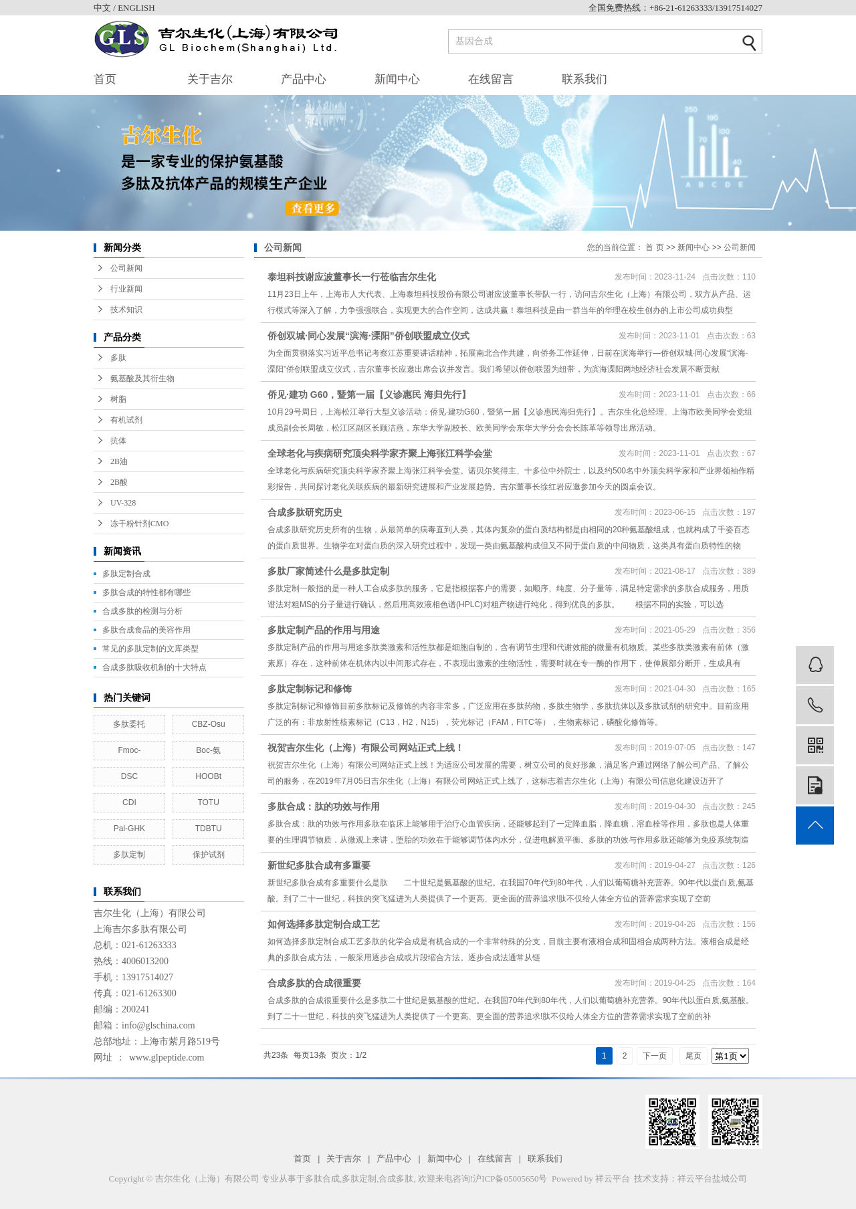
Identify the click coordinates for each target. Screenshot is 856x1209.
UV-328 (123, 503)
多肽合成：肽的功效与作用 (324, 806)
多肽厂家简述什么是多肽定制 (328, 571)
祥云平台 (612, 1179)
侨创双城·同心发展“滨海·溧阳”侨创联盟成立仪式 (368, 335)
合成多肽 (396, 1179)
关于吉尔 (210, 79)
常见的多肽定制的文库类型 (150, 648)
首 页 (654, 247)
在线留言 (491, 79)
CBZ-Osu (208, 724)
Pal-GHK (129, 828)
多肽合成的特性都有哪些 (146, 592)
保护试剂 (209, 854)
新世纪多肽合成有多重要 (319, 865)
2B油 (119, 461)
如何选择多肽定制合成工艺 (324, 924)
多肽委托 (129, 724)
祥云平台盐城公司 (712, 1179)
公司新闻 (126, 268)
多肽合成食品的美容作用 (146, 630)
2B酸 (119, 482)
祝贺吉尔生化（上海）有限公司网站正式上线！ (366, 747)
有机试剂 (126, 420)
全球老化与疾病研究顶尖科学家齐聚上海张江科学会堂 (380, 453)
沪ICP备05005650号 (510, 1179)
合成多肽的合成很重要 (314, 983)
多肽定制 (129, 854)
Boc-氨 (208, 750)
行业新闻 (126, 289)
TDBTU (208, 828)
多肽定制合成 (126, 573)
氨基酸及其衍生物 (142, 378)
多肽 (118, 357)
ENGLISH (136, 8)
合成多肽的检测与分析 (142, 611)
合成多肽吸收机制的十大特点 (154, 667)
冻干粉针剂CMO (139, 523)
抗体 (118, 440)
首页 (105, 79)
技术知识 (126, 309)
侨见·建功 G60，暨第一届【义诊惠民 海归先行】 (369, 394)
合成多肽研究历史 (305, 512)
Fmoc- (129, 750)
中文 (103, 8)
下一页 (655, 1056)
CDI (129, 802)
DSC (129, 776)
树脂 (118, 399)
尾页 (693, 1056)
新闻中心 (397, 79)
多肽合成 (322, 1179)
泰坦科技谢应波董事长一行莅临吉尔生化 (352, 276)
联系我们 (584, 79)
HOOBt (208, 776)
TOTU (208, 802)
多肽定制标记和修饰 (310, 688)
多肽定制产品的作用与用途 (324, 630)
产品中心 (303, 79)
